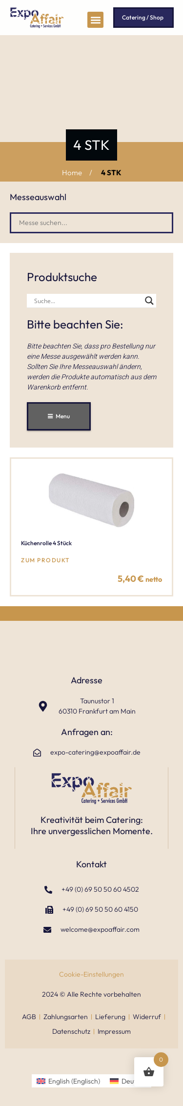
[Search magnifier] (149, 300)
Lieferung (110, 1016)
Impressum (114, 1031)
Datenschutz (71, 1031)
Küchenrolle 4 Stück (46, 543)
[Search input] (87, 300)
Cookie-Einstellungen (91, 974)
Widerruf (147, 1016)
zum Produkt (45, 560)
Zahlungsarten (65, 1016)
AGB (29, 1016)
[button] (95, 20)
